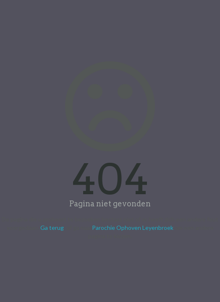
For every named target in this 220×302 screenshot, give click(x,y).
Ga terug (52, 227)
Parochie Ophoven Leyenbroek (132, 227)
